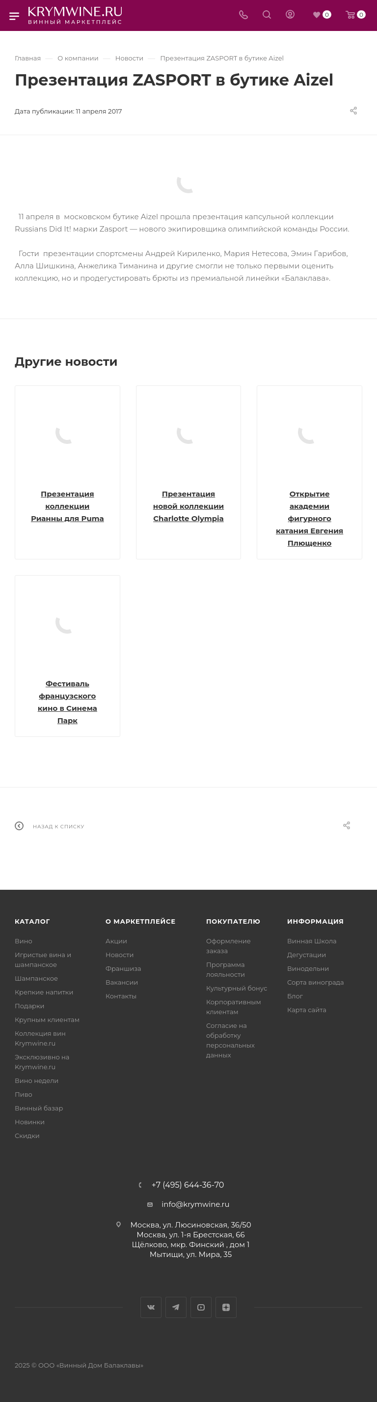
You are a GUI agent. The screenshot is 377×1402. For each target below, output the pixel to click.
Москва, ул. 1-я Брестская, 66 (190, 1234)
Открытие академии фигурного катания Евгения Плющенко (309, 518)
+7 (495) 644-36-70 (188, 1185)
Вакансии (122, 982)
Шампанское (36, 978)
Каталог (32, 921)
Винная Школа (312, 941)
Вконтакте (151, 1307)
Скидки (27, 1135)
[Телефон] (243, 15)
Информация (315, 921)
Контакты (121, 996)
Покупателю (233, 921)
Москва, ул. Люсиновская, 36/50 (190, 1224)
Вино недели (36, 1080)
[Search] (267, 15)
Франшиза (123, 968)
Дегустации (306, 955)
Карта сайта (306, 1010)
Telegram (176, 1307)
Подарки (29, 1006)
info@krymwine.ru (195, 1204)
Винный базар (39, 1108)
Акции (116, 941)
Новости (120, 955)
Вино (23, 941)
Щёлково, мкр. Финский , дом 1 (191, 1244)
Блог (295, 996)
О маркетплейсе (141, 921)
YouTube (201, 1307)
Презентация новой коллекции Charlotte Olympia (188, 506)
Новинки (30, 1122)
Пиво (23, 1094)
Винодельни (308, 968)
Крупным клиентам (47, 1019)
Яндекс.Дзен (226, 1307)
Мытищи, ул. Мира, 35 (191, 1254)
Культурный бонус (236, 988)
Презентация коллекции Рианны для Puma (67, 506)
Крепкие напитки (44, 992)
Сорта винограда (315, 982)
